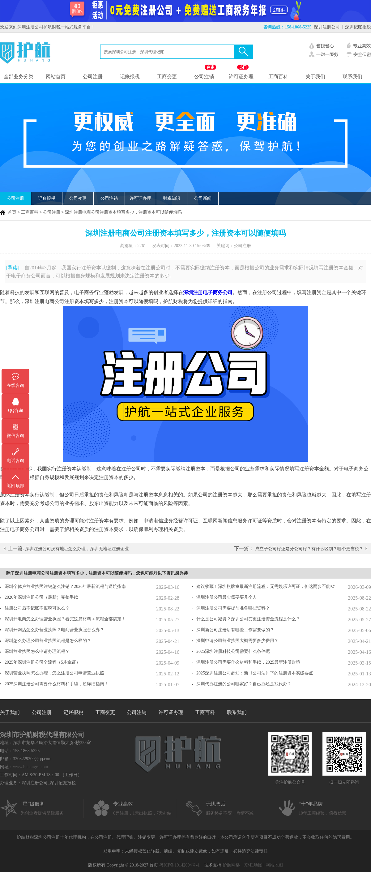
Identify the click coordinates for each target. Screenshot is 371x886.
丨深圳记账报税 (356, 27)
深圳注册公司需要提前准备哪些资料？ (233, 608)
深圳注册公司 (327, 27)
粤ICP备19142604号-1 (179, 865)
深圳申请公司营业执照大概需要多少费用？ (237, 640)
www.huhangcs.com (30, 766)
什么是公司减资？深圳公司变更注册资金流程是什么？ (248, 619)
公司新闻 (202, 198)
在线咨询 (15, 385)
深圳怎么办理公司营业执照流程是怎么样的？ (48, 640)
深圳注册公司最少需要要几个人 (226, 597)
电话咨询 (15, 460)
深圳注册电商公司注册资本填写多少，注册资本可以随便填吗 (123, 212)
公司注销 (204, 76)
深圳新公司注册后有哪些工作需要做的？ (235, 629)
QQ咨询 (15, 410)
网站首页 (56, 76)
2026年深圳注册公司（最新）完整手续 (41, 597)
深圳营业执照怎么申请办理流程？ (37, 651)
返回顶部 (15, 485)
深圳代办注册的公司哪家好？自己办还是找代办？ (244, 684)
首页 (12, 212)
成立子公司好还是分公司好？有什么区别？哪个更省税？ (309, 548)
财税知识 (171, 198)
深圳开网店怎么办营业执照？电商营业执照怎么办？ (54, 629)
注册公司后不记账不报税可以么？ (37, 608)
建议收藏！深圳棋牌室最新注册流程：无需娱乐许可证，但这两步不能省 (265, 586)
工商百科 (278, 76)
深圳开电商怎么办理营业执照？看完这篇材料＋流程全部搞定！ (65, 619)
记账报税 (130, 76)
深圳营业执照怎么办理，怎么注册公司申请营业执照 (54, 673)
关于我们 (315, 76)
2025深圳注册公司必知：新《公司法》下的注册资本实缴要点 (254, 673)
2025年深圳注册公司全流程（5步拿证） (42, 662)
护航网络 (231, 865)
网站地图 (274, 865)
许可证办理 (241, 76)
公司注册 (93, 76)
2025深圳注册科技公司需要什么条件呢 (233, 651)
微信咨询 (15, 435)
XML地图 (253, 865)
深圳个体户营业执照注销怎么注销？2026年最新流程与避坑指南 (65, 586)
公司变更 (78, 198)
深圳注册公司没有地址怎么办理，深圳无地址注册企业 (77, 548)
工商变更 (167, 76)
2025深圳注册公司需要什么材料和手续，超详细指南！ (57, 684)
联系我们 (352, 76)
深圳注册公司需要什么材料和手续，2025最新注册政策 (248, 662)
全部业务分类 (18, 76)
